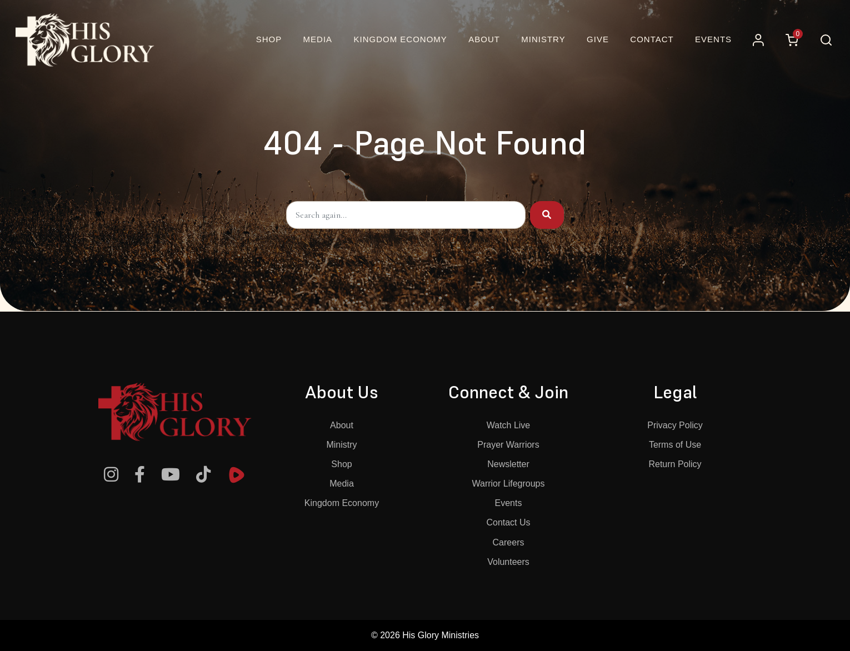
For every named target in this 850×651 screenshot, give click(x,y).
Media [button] (318, 39)
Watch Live (509, 425)
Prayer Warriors (508, 444)
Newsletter (508, 464)
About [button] (484, 39)
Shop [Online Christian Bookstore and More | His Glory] (269, 39)
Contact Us (508, 522)
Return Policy (674, 464)
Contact (651, 39)
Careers (508, 542)
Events (713, 39)
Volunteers (508, 562)
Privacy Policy (675, 425)
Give (598, 39)
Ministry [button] (543, 39)
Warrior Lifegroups (508, 483)
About (341, 425)
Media (341, 483)
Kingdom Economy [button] (400, 39)
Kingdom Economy (341, 503)
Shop (341, 464)
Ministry (341, 444)
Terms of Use (675, 444)
